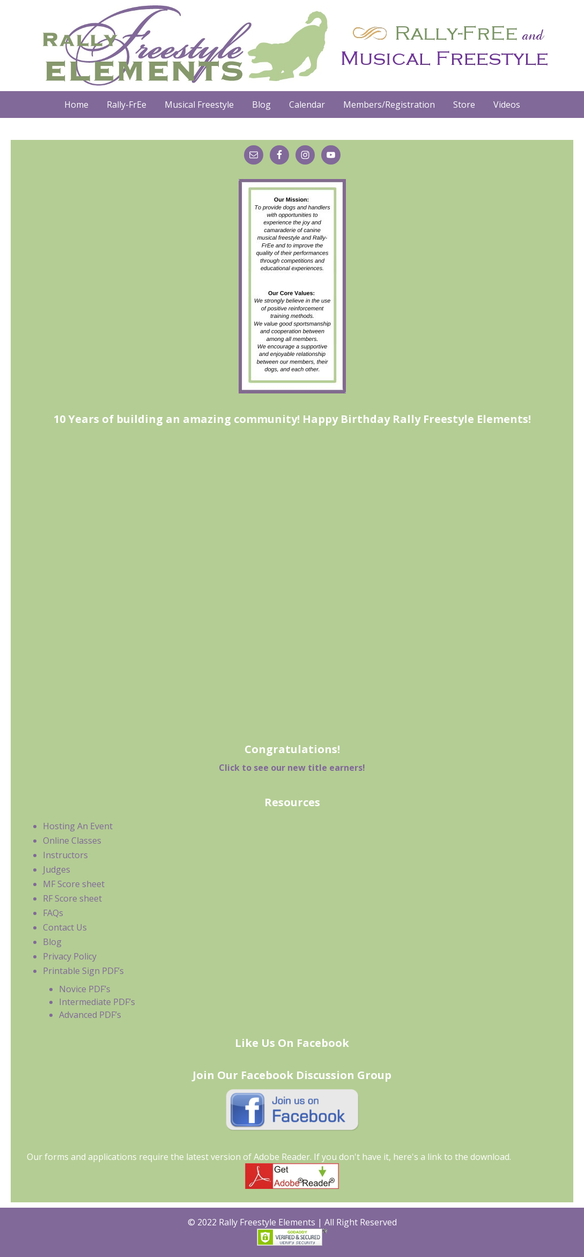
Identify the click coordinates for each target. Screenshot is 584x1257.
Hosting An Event (78, 826)
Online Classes (72, 840)
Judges (56, 869)
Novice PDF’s (84, 989)
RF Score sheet (72, 898)
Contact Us (65, 927)
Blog (52, 942)
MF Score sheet (74, 884)
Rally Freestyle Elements (292, 45)
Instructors (65, 855)
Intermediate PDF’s (97, 1002)
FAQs (53, 913)
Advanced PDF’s (90, 1015)
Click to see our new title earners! (292, 767)
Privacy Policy (70, 956)
